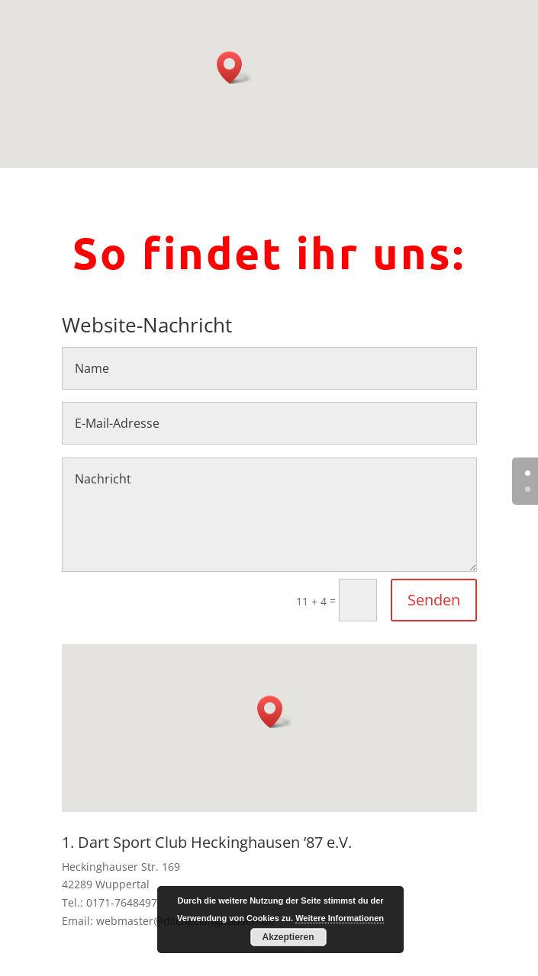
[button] (234, 67)
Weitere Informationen (339, 918)
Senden (434, 599)
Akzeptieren (288, 937)
